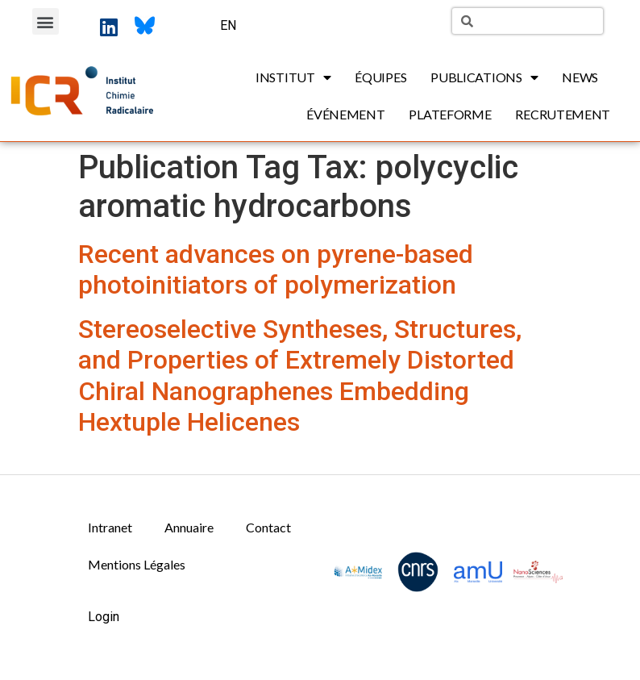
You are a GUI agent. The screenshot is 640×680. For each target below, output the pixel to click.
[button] (45, 21)
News (580, 77)
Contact (268, 527)
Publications (484, 77)
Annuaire (189, 527)
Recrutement (562, 114)
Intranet (110, 527)
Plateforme (450, 114)
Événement (345, 114)
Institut (293, 77)
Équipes (380, 77)
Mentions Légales (136, 564)
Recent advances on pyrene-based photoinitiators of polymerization (275, 269)
